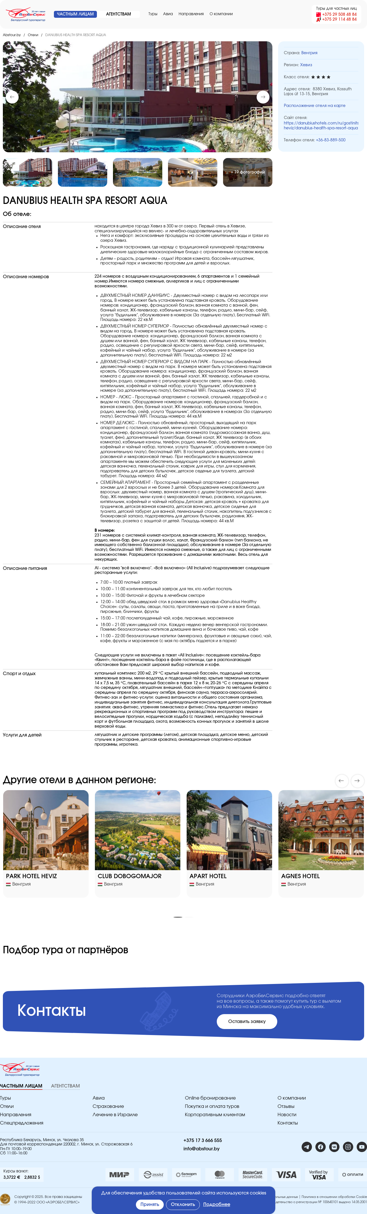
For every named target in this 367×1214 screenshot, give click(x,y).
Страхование (108, 1106)
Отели (33, 35)
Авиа (168, 14)
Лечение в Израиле (115, 1114)
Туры (153, 14)
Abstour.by (12, 35)
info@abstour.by (202, 1149)
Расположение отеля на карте (314, 106)
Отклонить (183, 1204)
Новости (287, 1114)
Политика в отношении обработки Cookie (334, 1197)
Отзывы (286, 1106)
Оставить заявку (247, 1021)
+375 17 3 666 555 (203, 1140)
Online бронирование (210, 1098)
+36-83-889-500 (330, 140)
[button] (263, 97)
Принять (149, 1204)
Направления (191, 14)
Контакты (288, 1123)
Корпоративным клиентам (215, 1114)
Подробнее (216, 1204)
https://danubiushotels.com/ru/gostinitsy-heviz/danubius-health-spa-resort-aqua (321, 125)
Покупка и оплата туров (212, 1106)
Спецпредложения (21, 1123)
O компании (221, 14)
